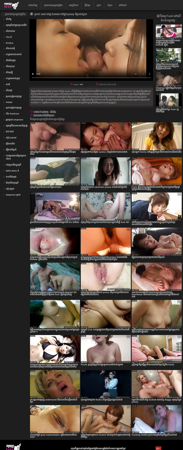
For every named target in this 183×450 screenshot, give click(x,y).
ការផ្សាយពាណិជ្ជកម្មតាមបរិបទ (16, 157)
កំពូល (109, 5)
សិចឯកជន (10, 31)
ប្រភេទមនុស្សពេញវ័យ (53, 5)
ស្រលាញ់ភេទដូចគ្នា (14, 96)
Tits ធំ (9, 37)
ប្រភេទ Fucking (41, 111)
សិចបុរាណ (10, 66)
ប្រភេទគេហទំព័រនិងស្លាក (44, 115)
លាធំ (8, 84)
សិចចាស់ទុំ (10, 48)
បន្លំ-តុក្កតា (10, 189)
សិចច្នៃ (8, 19)
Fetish (9, 102)
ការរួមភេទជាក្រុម (13, 78)
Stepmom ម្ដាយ (13, 195)
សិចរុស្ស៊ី (9, 72)
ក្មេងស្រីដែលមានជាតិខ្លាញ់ (16, 125)
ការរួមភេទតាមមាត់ (14, 54)
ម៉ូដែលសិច (10, 143)
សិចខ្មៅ (9, 90)
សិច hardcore (12, 113)
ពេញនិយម (73, 5)
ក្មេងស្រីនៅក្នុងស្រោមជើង (16, 25)
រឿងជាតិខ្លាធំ (11, 149)
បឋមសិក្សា (33, 5)
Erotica (9, 43)
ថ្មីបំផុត (87, 5)
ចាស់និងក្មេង (11, 177)
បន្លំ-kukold (11, 137)
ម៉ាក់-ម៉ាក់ (10, 131)
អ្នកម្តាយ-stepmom (14, 119)
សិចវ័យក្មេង (11, 60)
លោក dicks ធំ (12, 171)
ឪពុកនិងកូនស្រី (12, 183)
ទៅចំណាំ (123, 5)
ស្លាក (99, 5)
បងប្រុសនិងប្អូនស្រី (13, 165)
